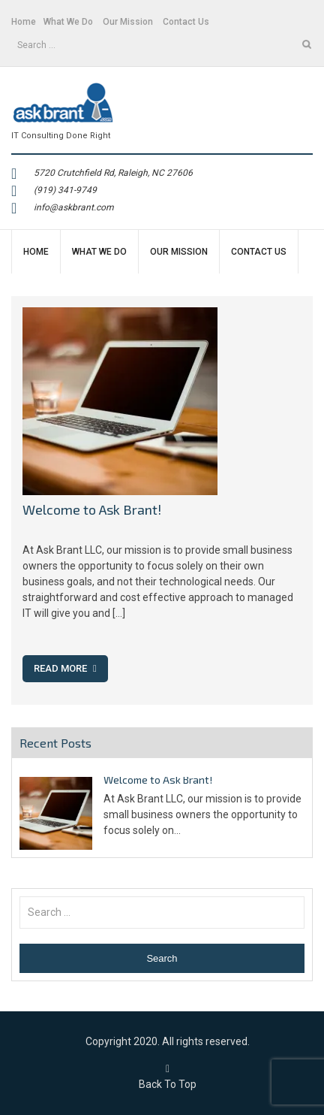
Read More (65, 668)
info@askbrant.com (74, 207)
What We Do (68, 22)
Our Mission (128, 22)
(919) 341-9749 (65, 190)
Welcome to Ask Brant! (91, 509)
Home (23, 22)
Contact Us (186, 22)
